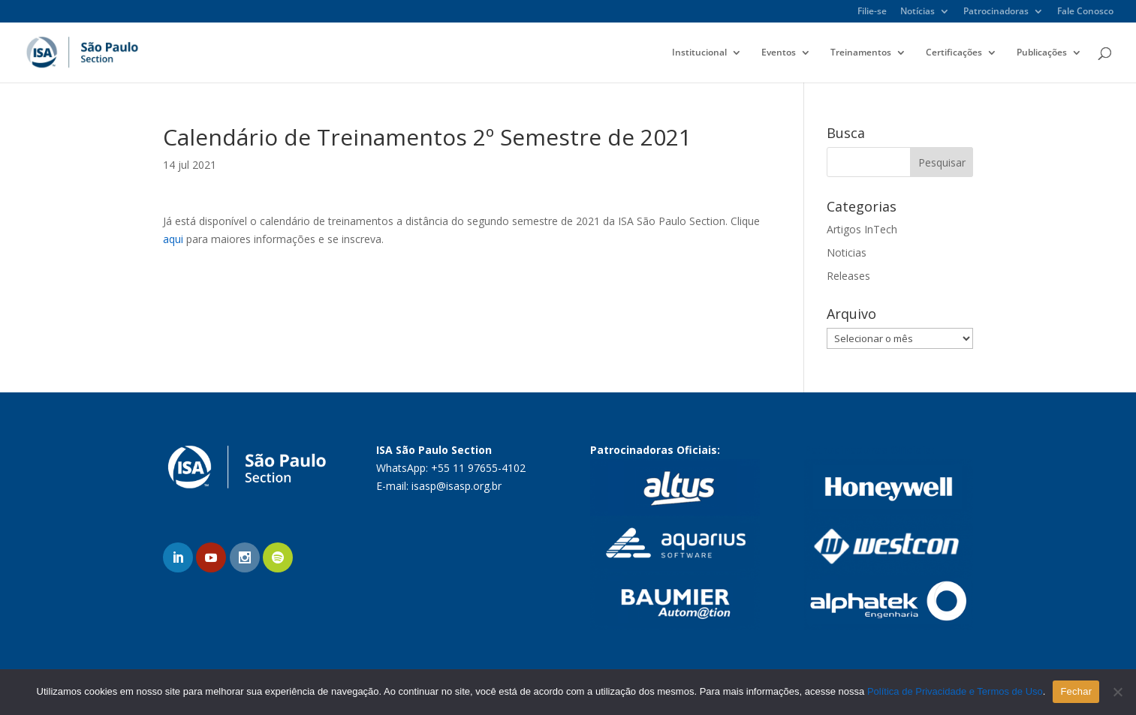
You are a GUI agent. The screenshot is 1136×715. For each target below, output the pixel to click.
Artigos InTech (862, 229)
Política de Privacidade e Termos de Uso (955, 691)
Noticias (846, 252)
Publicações (1042, 53)
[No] (1117, 691)
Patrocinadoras (996, 12)
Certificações (954, 53)
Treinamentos (860, 53)
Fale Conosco (1085, 12)
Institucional (699, 53)
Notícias (917, 12)
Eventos (778, 53)
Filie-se (872, 12)
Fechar (1076, 691)
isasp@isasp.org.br (456, 486)
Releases (848, 276)
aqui (173, 239)
